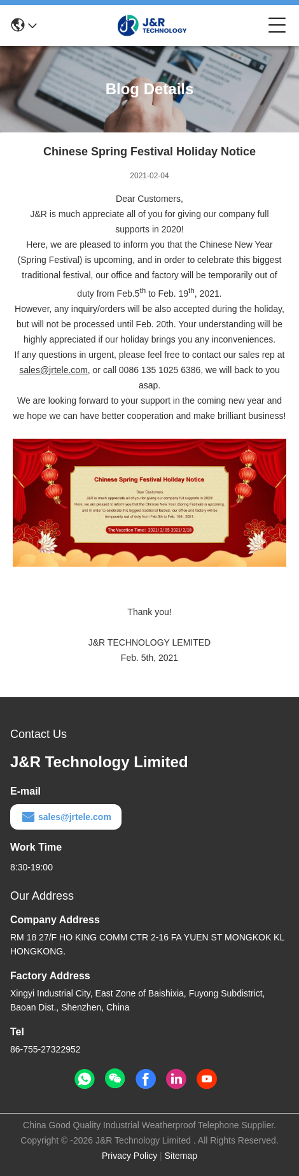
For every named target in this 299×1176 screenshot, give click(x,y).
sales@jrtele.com (65, 817)
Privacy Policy (129, 1156)
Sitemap (181, 1156)
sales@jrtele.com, (54, 370)
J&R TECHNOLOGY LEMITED (149, 642)
